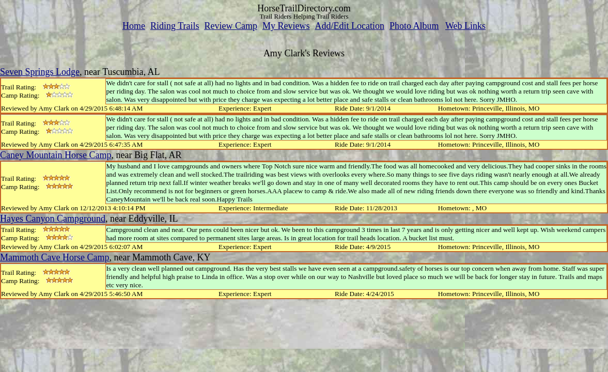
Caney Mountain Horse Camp (55, 155)
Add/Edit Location (349, 26)
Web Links (465, 26)
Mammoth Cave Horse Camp (54, 257)
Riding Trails (174, 26)
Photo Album (414, 26)
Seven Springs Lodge (40, 72)
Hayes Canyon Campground (52, 218)
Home (133, 26)
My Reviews (286, 26)
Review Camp (231, 26)
